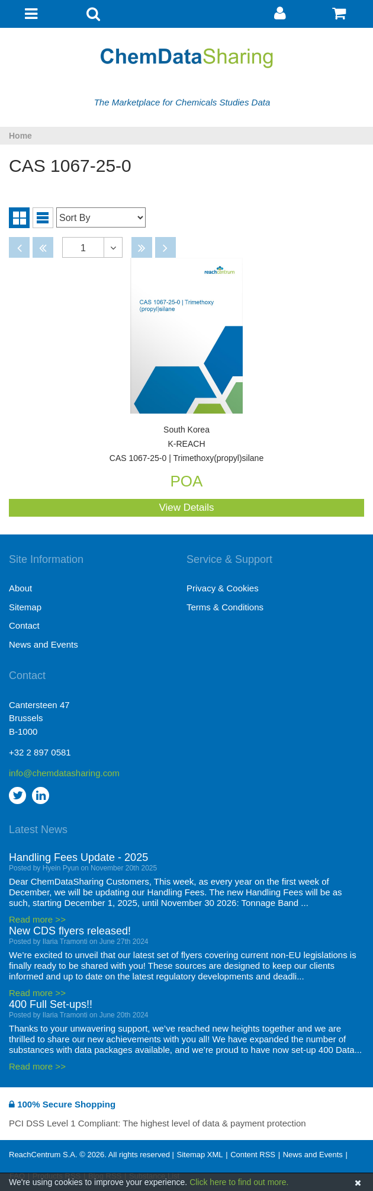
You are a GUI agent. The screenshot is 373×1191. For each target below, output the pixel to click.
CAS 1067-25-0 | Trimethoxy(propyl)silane (186, 444)
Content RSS (252, 1154)
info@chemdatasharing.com (64, 773)
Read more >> (37, 919)
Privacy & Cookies (222, 588)
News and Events (43, 644)
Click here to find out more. (238, 1182)
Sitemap (25, 607)
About (20, 588)
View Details (186, 507)
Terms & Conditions (224, 607)
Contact (24, 625)
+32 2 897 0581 (40, 752)
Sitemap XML (199, 1154)
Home (20, 135)
